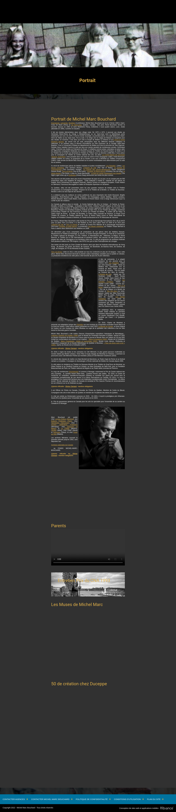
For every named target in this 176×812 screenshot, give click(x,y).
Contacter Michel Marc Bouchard (50, 799)
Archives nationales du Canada (62, 445)
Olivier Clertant (71, 348)
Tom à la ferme (67, 171)
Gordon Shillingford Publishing (64, 425)
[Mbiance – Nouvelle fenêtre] (166, 808)
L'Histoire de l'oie (89, 168)
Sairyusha (56, 432)
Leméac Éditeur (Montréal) (64, 419)
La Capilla (65, 428)
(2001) (97, 339)
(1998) (64, 335)
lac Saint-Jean (76, 125)
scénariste (64, 123)
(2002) (79, 341)
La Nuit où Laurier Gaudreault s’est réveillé (106, 173)
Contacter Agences (14, 799)
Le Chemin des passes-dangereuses (97, 169)
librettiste (72, 123)
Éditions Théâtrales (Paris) (61, 421)
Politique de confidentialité (92, 799)
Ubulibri (54, 430)
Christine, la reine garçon (68, 226)
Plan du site (154, 799)
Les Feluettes (111, 166)
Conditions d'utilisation (127, 799)
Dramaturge (55, 123)
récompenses (73, 372)
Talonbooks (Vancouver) (60, 423)
